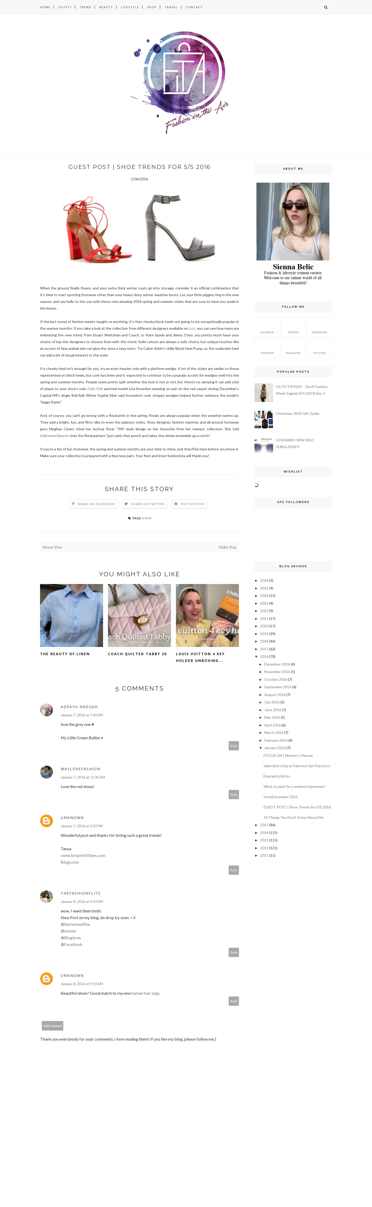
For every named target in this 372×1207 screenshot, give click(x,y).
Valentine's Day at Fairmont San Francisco (297, 766)
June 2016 (272, 710)
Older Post (227, 547)
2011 (264, 855)
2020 (264, 626)
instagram (319, 327)
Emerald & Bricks (277, 776)
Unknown (72, 817)
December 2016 (277, 664)
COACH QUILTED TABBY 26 (137, 653)
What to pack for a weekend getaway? (294, 786)
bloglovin (293, 347)
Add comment (52, 1025)
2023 (264, 603)
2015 (264, 825)
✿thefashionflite (75, 924)
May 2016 (272, 717)
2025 (264, 588)
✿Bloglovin (71, 937)
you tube (319, 347)
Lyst (192, 328)
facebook (267, 327)
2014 (264, 832)
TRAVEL (171, 7)
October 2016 (275, 679)
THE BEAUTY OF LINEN (65, 653)
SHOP (152, 7)
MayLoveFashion (80, 768)
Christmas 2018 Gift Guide (297, 413)
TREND (85, 7)
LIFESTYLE (130, 7)
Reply (234, 745)
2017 (264, 649)
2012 (264, 848)
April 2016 (272, 725)
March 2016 (273, 732)
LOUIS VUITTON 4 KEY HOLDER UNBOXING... (200, 657)
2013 (264, 840)
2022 (264, 611)
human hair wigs (145, 993)
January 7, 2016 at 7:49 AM (82, 715)
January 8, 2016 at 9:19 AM (82, 901)
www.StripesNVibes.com (83, 855)
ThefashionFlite (81, 893)
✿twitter (68, 930)
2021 (264, 618)
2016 (264, 656)
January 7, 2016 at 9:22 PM (82, 826)
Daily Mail (95, 388)
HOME (45, 7)
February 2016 (276, 740)
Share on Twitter (148, 504)
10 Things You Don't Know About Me (294, 817)
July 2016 (272, 702)
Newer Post (52, 547)
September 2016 (277, 687)
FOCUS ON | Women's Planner (288, 755)
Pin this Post (193, 504)
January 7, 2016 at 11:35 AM (83, 777)
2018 (264, 641)
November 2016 (277, 671)
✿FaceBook (71, 944)
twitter (293, 327)
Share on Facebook (96, 504)
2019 (264, 633)
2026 (264, 580)
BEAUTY (106, 7)
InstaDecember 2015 (281, 797)
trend (146, 518)
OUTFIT (65, 7)
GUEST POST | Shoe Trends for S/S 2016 (297, 807)
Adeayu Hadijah (79, 706)
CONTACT (194, 7)
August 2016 (274, 694)
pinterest (267, 347)
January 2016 (275, 748)
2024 (264, 595)
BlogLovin (70, 862)
